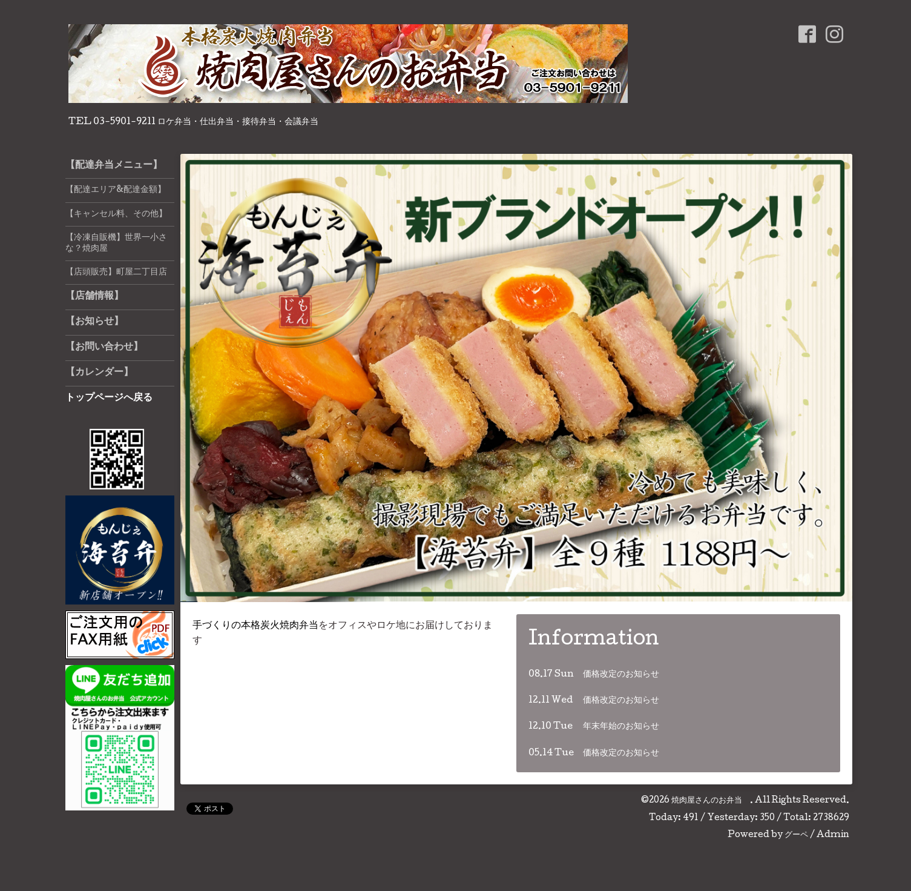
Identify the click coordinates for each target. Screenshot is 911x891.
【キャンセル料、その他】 (116, 214)
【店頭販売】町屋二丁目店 (116, 272)
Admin (833, 835)
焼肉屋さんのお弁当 (710, 801)
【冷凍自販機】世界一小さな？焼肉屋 (116, 243)
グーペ (796, 835)
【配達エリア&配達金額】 (115, 190)
